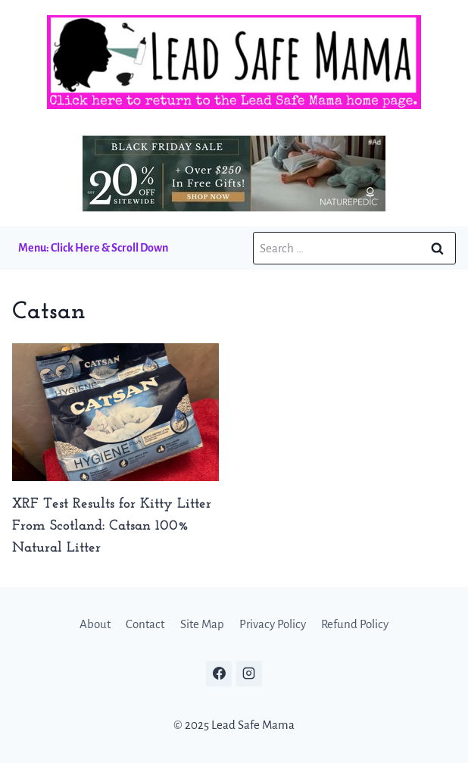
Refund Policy (354, 624)
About (95, 624)
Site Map (202, 624)
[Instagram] (249, 673)
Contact (145, 624)
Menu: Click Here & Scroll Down (93, 248)
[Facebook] (219, 673)
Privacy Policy (272, 624)
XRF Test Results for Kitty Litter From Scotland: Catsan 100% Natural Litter (111, 526)
